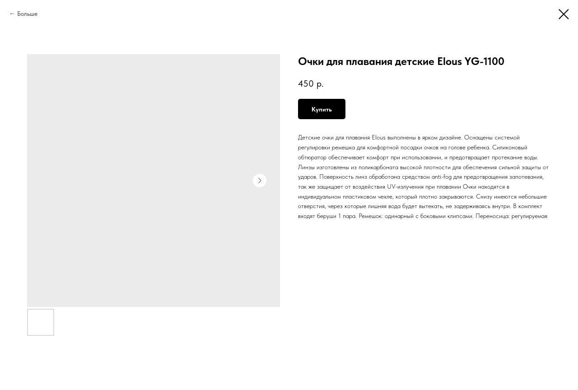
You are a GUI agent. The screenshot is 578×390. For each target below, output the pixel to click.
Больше (27, 13)
